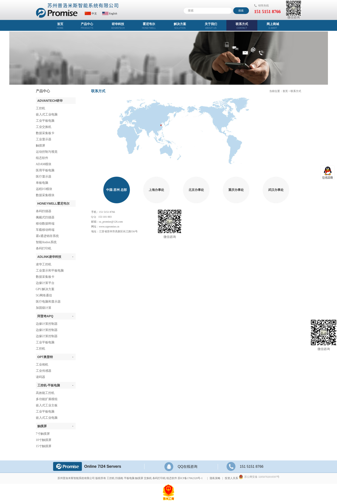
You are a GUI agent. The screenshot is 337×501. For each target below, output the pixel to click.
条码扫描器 (43, 211)
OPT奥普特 (55, 357)
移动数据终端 (45, 223)
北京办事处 (196, 190)
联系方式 (241, 25)
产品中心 (86, 25)
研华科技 (117, 25)
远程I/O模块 (44, 189)
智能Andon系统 (46, 242)
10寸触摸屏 (43, 440)
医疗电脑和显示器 (48, 301)
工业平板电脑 (45, 120)
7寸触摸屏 (43, 433)
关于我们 (210, 25)
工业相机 (42, 364)
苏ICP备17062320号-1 (190, 478)
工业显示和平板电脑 (50, 270)
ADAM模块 (44, 164)
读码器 (40, 377)
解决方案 (179, 25)
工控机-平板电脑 (55, 385)
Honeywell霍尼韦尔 (53, 203)
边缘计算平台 (45, 283)
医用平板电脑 (45, 170)
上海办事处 (156, 190)
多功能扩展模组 (47, 399)
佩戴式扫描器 (45, 217)
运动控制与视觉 (47, 151)
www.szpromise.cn (109, 226)
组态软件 (42, 158)
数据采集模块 (45, 195)
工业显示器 (43, 139)
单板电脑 (42, 182)
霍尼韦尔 (148, 25)
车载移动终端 (45, 229)
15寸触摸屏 (43, 446)
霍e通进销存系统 (47, 236)
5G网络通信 (44, 295)
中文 (91, 13)
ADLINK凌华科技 (55, 256)
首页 (60, 25)
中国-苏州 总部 (116, 190)
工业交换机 (43, 127)
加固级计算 (43, 307)
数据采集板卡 (45, 133)
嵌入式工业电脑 (47, 114)
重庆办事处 (236, 190)
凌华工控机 (43, 264)
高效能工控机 (45, 393)
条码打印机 (43, 248)
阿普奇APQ (55, 316)
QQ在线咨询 (180, 466)
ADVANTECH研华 (50, 100)
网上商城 (272, 25)
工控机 (40, 108)
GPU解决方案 (45, 289)
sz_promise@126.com (111, 221)
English (109, 13)
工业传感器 (43, 370)
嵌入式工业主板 (47, 405)
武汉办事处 (276, 190)
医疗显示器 (43, 176)
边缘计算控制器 (47, 323)
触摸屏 (40, 145)
